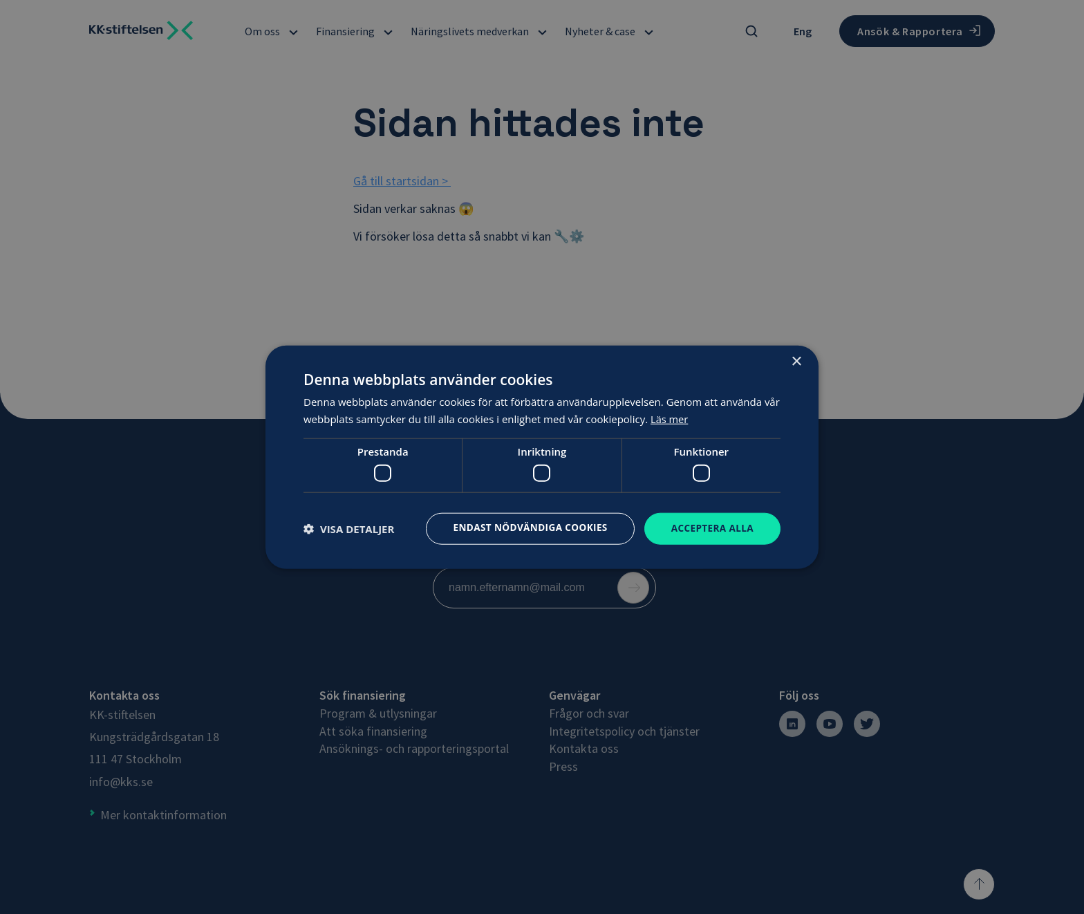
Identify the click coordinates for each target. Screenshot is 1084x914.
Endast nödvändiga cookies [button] (525, 527)
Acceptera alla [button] (711, 527)
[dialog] (542, 457)
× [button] (796, 361)
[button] (348, 529)
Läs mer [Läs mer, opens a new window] (670, 418)
